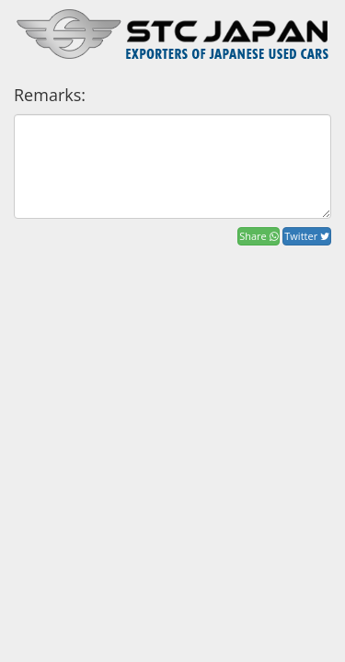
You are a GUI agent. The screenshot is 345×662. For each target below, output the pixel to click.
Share (258, 236)
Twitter (306, 236)
